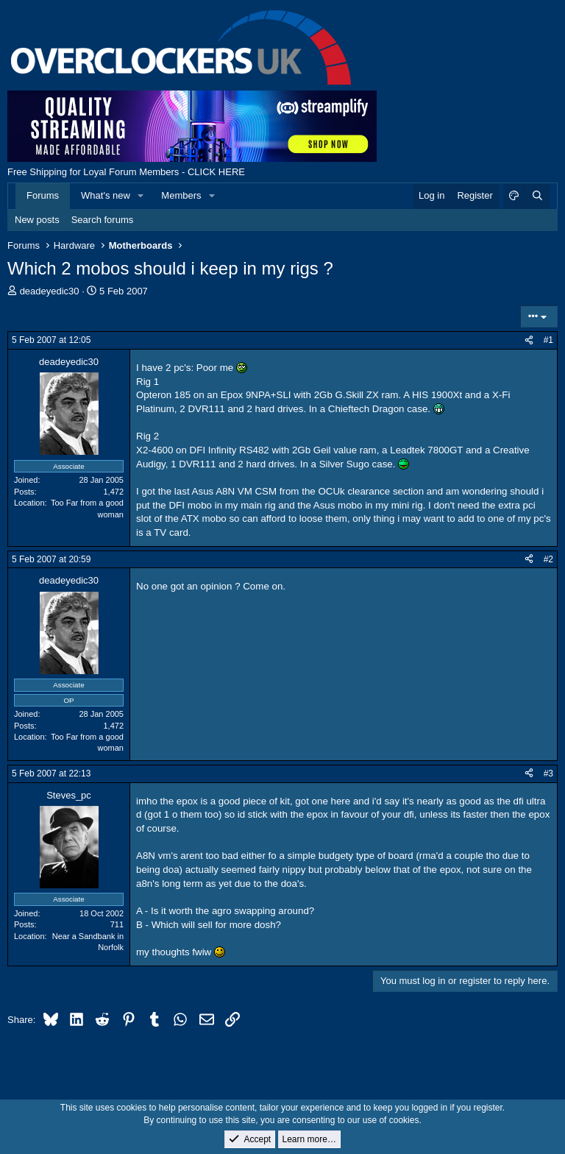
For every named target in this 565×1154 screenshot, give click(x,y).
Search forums (102, 219)
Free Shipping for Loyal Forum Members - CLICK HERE (126, 171)
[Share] (529, 340)
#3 (548, 773)
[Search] (537, 195)
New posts (37, 219)
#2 (548, 559)
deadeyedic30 (49, 291)
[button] (141, 195)
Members (181, 195)
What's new (105, 195)
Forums (42, 195)
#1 (548, 340)
